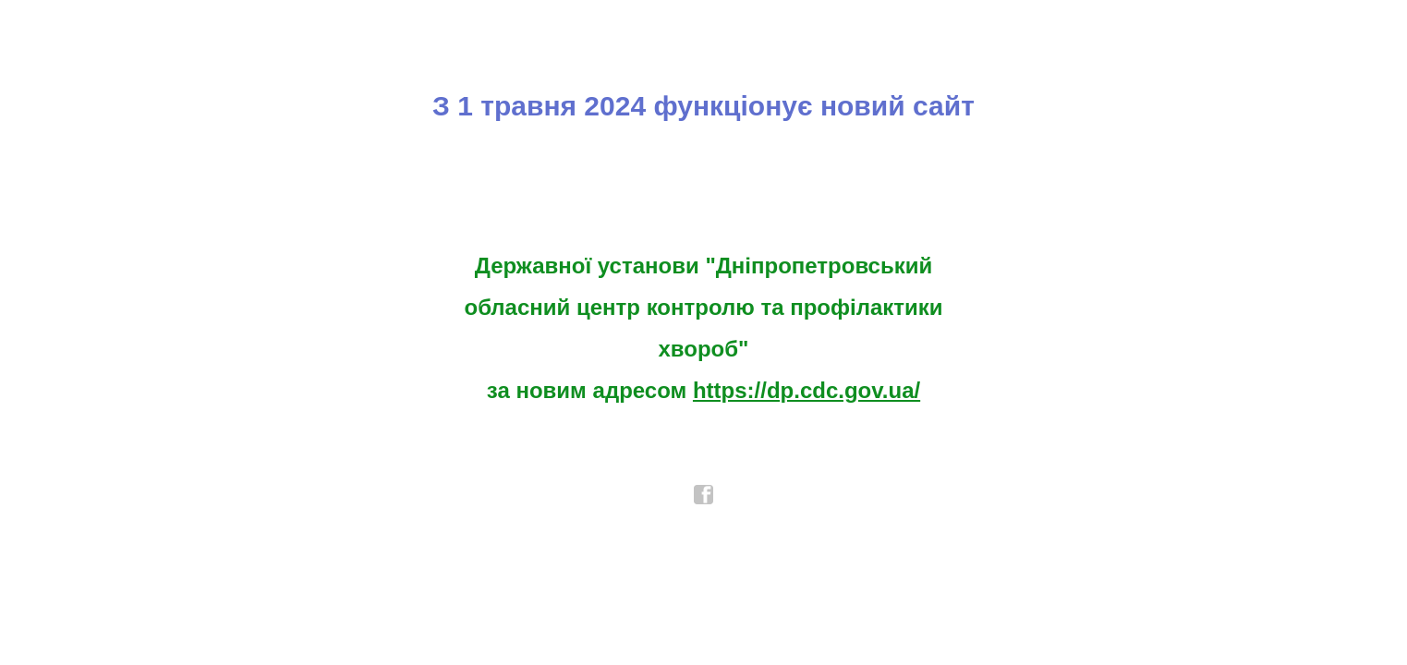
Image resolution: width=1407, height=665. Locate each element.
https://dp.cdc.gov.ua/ (806, 390)
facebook (704, 495)
